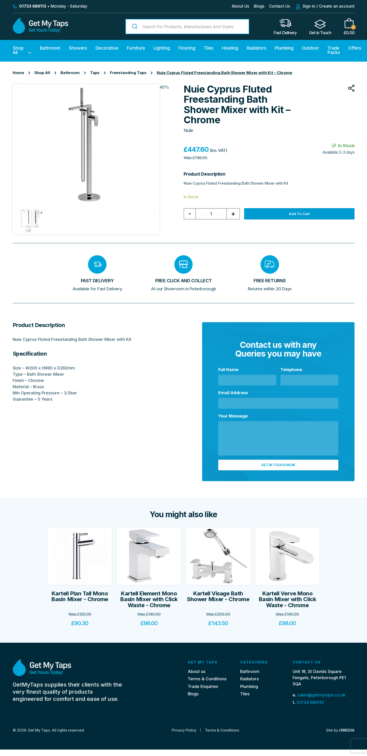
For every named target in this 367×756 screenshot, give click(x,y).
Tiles (208, 48)
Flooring (186, 48)
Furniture (136, 48)
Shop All (18, 50)
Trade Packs (333, 50)
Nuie (188, 130)
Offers (354, 48)
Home (18, 72)
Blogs (259, 6)
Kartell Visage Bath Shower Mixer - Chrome (218, 602)
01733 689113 (310, 708)
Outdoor (310, 48)
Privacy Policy (184, 736)
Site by (340, 736)
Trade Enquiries (203, 692)
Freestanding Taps (128, 72)
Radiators (256, 48)
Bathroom (50, 48)
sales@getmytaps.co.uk (321, 701)
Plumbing (284, 48)
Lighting (161, 48)
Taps (95, 72)
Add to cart (302, 214)
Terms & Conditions (207, 685)
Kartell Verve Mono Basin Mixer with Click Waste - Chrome (287, 605)
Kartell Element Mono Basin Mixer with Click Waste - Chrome (148, 605)
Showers (78, 48)
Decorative (106, 48)
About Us (240, 6)
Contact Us (279, 6)
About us (197, 677)
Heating (230, 48)
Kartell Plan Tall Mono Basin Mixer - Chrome (79, 602)
